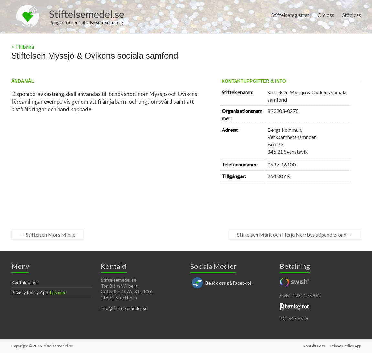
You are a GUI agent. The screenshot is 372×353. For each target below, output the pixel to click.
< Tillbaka (22, 46)
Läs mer (58, 292)
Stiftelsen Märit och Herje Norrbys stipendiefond (295, 235)
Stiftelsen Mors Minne (47, 235)
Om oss (325, 15)
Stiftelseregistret (290, 15)
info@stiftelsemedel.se (124, 308)
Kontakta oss (24, 282)
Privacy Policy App (29, 292)
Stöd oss (351, 15)
